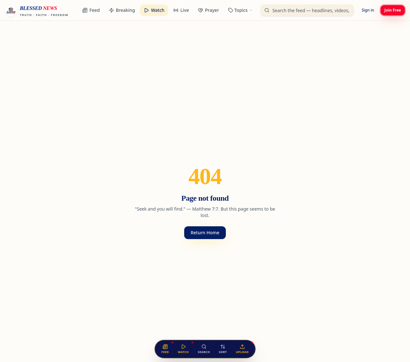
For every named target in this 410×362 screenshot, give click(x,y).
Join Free (392, 10)
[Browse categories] (240, 10)
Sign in (368, 10)
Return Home (205, 232)
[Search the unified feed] (307, 10)
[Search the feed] (204, 349)
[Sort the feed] (223, 349)
